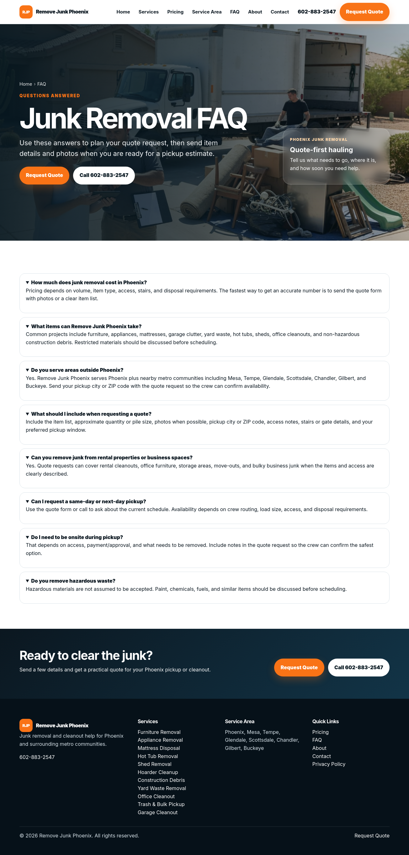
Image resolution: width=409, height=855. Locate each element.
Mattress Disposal (159, 748)
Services (149, 12)
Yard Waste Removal (162, 788)
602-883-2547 (317, 11)
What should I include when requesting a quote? (91, 414)
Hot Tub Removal (158, 756)
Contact (280, 12)
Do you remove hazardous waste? (73, 581)
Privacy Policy (329, 764)
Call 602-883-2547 (104, 175)
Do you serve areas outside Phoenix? (77, 370)
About (255, 12)
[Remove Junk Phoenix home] (53, 12)
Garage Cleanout (158, 812)
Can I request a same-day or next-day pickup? (88, 501)
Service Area (206, 12)
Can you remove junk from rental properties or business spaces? (112, 457)
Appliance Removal (160, 740)
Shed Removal (155, 764)
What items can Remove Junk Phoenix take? (86, 326)
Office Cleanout (156, 796)
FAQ (235, 12)
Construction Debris (161, 780)
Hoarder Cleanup (158, 772)
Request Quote (364, 11)
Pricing (175, 12)
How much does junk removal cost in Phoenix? (89, 282)
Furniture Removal (159, 732)
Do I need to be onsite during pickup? (77, 537)
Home (123, 12)
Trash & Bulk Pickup (161, 804)
